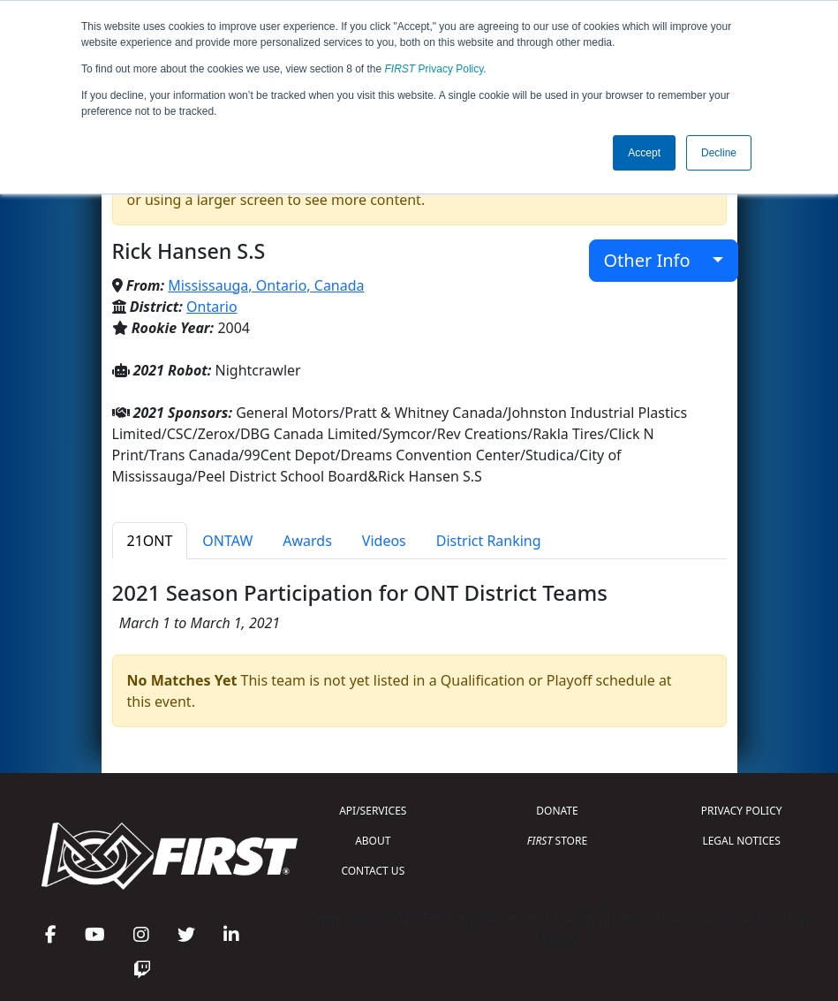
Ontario (212, 306)
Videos (384, 540)
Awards (307, 540)
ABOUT (372, 840)
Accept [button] (644, 153)
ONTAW (227, 540)
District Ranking (488, 540)
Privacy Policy (434, 69)
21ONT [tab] (150, 540)
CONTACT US (372, 870)
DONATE (557, 810)
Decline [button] (718, 153)
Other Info (656, 260)
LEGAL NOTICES (741, 840)
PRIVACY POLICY (741, 810)
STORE (557, 840)
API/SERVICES (372, 810)
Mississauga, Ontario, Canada (266, 285)
